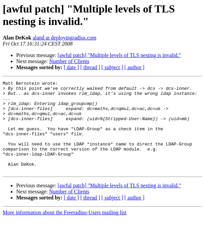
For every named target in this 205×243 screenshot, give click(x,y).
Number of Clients (69, 61)
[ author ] (134, 67)
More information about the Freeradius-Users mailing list (64, 231)
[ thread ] (90, 67)
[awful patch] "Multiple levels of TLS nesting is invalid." (119, 55)
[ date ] (71, 67)
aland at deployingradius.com (64, 37)
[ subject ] (112, 67)
